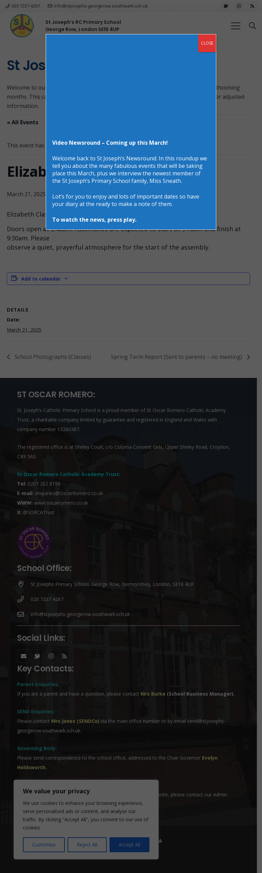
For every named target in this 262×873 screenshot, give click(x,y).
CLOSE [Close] (207, 43)
